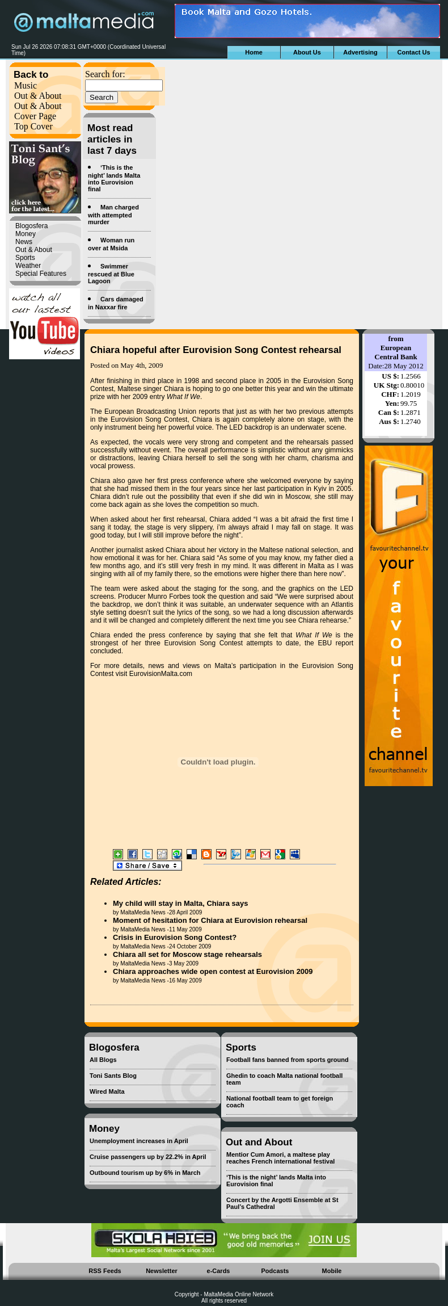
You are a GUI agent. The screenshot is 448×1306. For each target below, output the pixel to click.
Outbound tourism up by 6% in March (145, 1172)
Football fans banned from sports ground (287, 1059)
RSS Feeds (104, 1270)
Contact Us (413, 52)
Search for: (105, 74)
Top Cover (33, 126)
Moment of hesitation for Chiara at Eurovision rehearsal (210, 920)
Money (25, 234)
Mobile (332, 1270)
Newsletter (161, 1270)
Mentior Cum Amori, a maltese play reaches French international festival (280, 1158)
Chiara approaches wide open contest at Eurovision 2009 (213, 971)
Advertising (360, 52)
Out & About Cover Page (38, 111)
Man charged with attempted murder (113, 214)
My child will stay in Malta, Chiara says (180, 903)
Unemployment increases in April (139, 1140)
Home (254, 52)
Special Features (40, 274)
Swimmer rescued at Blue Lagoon (111, 273)
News (23, 242)
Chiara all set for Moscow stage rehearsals (187, 954)
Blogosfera (31, 226)
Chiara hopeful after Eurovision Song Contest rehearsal (215, 350)
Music (25, 85)
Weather (28, 266)
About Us (307, 52)
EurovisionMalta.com (160, 674)
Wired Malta (107, 1091)
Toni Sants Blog (113, 1075)
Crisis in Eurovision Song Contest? (174, 937)
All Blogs (103, 1059)
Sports (25, 258)
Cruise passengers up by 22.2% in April (148, 1156)
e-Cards (218, 1270)
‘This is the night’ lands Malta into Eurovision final (114, 178)
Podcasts (275, 1270)
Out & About (38, 95)
